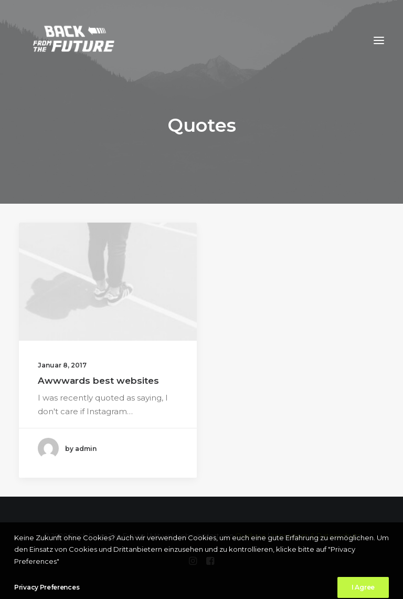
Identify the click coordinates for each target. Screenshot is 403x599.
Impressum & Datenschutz (315, 535)
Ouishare (250, 535)
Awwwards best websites (98, 380)
